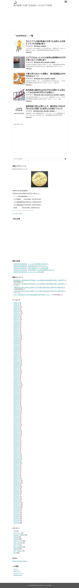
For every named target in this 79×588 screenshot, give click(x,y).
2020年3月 (16, 449)
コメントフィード (18, 573)
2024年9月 (16, 341)
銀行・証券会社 (18, 551)
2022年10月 (17, 387)
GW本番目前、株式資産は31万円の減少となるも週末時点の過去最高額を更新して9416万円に (39, 280)
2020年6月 (16, 443)
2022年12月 (17, 383)
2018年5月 (16, 493)
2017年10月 (17, 507)
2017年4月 (16, 519)
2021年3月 (16, 425)
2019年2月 (16, 475)
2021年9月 (16, 413)
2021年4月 (16, 423)
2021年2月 (16, 427)
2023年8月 (16, 367)
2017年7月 (16, 513)
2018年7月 (16, 489)
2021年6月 (16, 419)
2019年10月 (17, 459)
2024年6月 (16, 347)
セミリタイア (17, 533)
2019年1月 (16, 477)
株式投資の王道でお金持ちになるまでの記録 (41, 585)
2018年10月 (17, 483)
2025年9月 (16, 317)
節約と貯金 (17, 545)
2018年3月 (16, 497)
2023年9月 (16, 365)
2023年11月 (17, 361)
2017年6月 (16, 515)
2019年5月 (16, 469)
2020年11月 (17, 433)
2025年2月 (16, 331)
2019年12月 (17, 455)
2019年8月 (16, 463)
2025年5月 (16, 325)
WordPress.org (18, 575)
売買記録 (37, 46)
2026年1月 (16, 309)
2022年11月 (17, 385)
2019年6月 (16, 467)
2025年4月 (16, 327)
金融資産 (43, 46)
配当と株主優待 (45, 62)
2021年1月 (16, 429)
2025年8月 (16, 319)
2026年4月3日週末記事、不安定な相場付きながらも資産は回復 (31, 268)
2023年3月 (16, 377)
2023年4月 (16, 375)
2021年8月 (16, 415)
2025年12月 (17, 311)
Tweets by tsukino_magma (19, 561)
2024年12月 (17, 335)
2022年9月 (16, 389)
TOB (15, 531)
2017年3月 (16, 521)
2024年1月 (16, 357)
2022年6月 (16, 395)
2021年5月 (16, 421)
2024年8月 (16, 343)
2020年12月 (17, 431)
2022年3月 (16, 401)
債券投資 (16, 537)
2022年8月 (16, 391)
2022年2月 (16, 403)
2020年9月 (16, 437)
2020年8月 (16, 439)
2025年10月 (17, 315)
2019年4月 (16, 471)
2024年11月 (17, 337)
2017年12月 (17, 503)
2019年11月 (17, 457)
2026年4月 (16, 303)
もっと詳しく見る (17, 213)
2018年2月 (16, 499)
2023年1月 (16, 381)
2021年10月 (17, 411)
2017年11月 (17, 505)
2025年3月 (16, 329)
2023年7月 (16, 369)
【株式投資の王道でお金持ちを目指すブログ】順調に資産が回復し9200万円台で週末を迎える (39, 287)
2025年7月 (16, 321)
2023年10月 (17, 363)
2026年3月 (16, 305)
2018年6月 (16, 491)
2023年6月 (16, 371)
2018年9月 (16, 485)
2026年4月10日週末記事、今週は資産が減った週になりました (31, 266)
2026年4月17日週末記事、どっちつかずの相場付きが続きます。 (31, 264)
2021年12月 (17, 407)
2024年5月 (16, 349)
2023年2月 (16, 379)
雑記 (15, 553)
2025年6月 (16, 323)
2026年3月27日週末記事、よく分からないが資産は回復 (29, 272)
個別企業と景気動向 (19, 535)
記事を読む (29, 52)
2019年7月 (16, 465)
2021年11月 (17, 409)
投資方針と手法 (18, 541)
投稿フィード (17, 571)
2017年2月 (16, 523)
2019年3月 (16, 473)
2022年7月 (16, 393)
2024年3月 (16, 353)
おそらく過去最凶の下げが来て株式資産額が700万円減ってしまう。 (32, 294)
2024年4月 (16, 351)
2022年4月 (16, 399)
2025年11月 (17, 313)
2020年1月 (16, 453)
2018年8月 (16, 487)
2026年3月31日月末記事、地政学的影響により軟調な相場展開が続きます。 (34, 270)
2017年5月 (16, 517)
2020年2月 (16, 451)
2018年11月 (17, 481)
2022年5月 (16, 397)
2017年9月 (16, 509)
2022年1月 (16, 405)
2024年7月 (16, 345)
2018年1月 (16, 501)
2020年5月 (16, 445)
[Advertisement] (39, 19)
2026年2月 (16, 307)
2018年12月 (17, 479)
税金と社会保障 (45, 94)
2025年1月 (16, 333)
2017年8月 (16, 511)
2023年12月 (17, 359)
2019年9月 (16, 461)
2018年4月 (16, 495)
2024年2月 (16, 355)
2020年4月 (16, 447)
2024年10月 (17, 339)
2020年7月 (16, 441)
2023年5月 (16, 373)
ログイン (16, 569)
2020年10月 (17, 435)
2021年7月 (16, 417)
